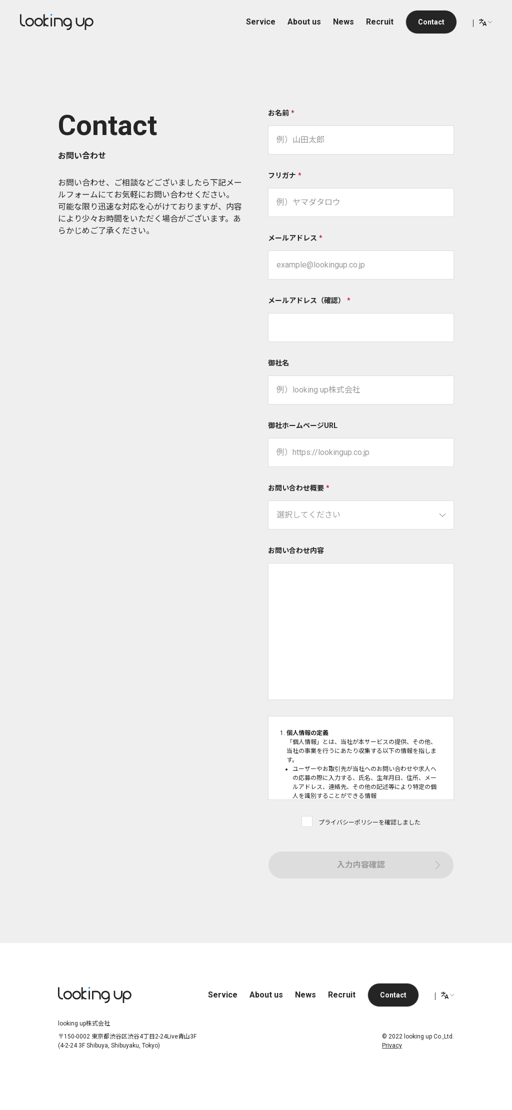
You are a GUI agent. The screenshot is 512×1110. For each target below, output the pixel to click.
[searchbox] (361, 515)
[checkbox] (307, 821)
